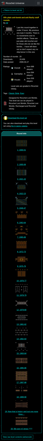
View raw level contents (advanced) (17, 437)
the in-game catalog (19, 126)
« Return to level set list (12, 10)
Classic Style (14, 93)
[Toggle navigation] (38, 3)
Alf (7, 23)
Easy (22, 93)
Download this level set (15, 118)
